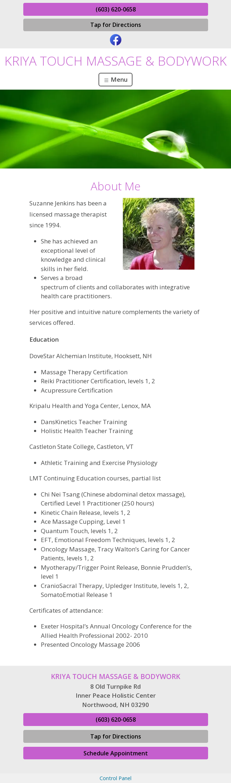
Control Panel (115, 778)
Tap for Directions (115, 25)
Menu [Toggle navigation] (115, 79)
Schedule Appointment (115, 753)
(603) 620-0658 (116, 9)
